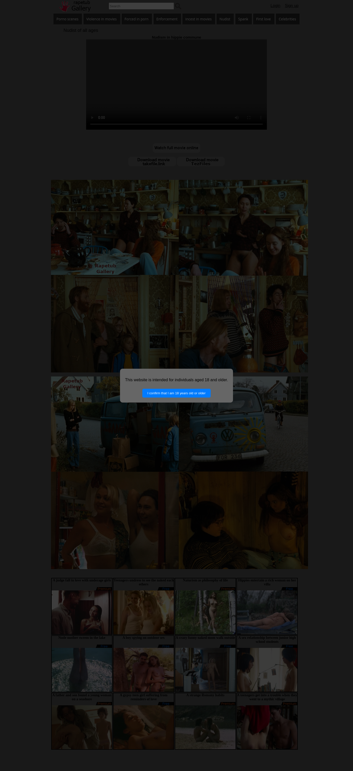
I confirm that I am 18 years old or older (176, 393)
